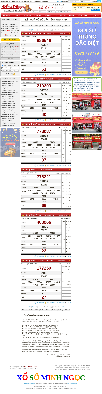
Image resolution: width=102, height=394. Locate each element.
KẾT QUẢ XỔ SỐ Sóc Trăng (36, 124)
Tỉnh (9, 65)
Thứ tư (23, 36)
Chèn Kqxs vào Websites (12, 35)
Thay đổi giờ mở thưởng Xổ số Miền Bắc (84, 81)
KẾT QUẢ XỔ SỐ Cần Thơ (35, 79)
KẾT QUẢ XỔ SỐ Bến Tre (34, 170)
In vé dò (67, 74)
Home (35, 12)
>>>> (63, 29)
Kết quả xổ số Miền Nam (8, 78)
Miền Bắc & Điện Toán (63, 12)
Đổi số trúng (39, 74)
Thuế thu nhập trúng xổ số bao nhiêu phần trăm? (86, 82)
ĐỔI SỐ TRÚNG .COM (10, 40)
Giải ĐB (23, 40)
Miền (4, 65)
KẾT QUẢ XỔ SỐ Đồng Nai (35, 33)
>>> (59, 29)
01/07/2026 (50, 33)
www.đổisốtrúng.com (72, 383)
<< (36, 29)
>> (56, 29)
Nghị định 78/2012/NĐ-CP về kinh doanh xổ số (86, 84)
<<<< (29, 29)
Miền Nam (42, 12)
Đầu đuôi (16, 65)
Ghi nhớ (94, 1)
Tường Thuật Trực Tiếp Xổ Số (10, 19)
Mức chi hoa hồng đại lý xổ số (82, 90)
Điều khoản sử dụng (29, 383)
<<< (33, 29)
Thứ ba (23, 173)
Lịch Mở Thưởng (15, 32)
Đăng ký (59, 1)
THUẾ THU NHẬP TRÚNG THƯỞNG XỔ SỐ (85, 79)
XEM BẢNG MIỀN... (63, 33)
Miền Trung (51, 12)
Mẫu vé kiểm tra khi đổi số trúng (54, 74)
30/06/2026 (48, 170)
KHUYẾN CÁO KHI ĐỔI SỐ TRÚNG (83, 88)
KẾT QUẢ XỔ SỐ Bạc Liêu (35, 261)
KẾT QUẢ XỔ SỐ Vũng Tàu (35, 215)
